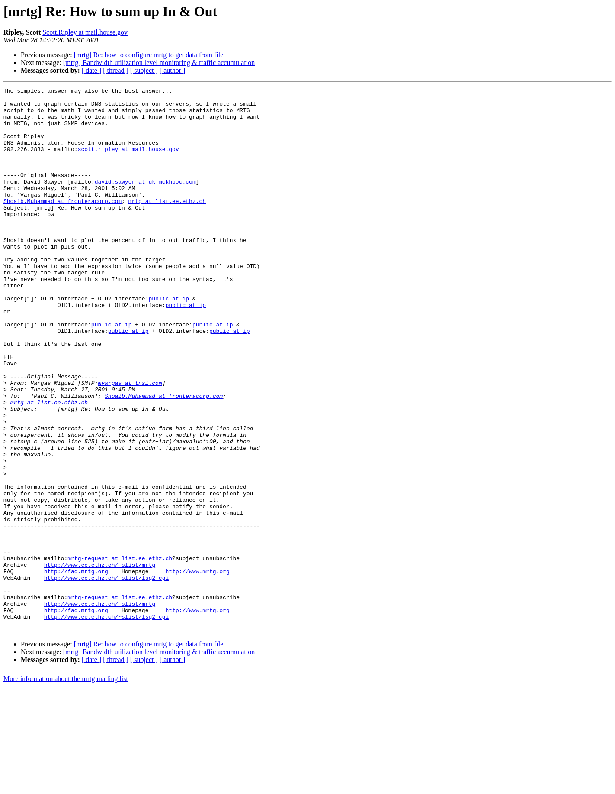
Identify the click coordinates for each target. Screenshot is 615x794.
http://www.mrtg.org (197, 668)
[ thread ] (115, 70)
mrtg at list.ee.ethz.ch (167, 224)
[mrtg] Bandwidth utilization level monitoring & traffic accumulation (159, 62)
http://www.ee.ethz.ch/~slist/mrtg (99, 661)
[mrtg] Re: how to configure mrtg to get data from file (149, 54)
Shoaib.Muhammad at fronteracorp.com (62, 224)
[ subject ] (144, 70)
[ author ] (173, 70)
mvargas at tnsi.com (130, 442)
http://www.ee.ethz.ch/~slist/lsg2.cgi (106, 676)
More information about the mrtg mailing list (65, 786)
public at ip (168, 341)
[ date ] (91, 70)
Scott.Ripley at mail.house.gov (85, 32)
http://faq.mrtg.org (76, 668)
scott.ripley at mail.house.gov (128, 162)
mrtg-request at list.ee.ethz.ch (119, 653)
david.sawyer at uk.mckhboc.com (145, 201)
